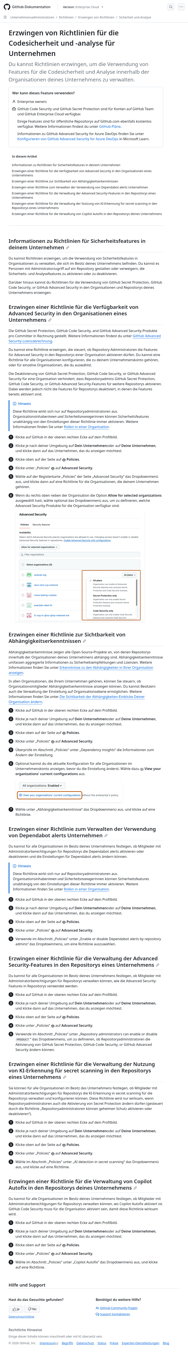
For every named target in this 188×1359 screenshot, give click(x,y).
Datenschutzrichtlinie (21, 1316)
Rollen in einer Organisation (86, 426)
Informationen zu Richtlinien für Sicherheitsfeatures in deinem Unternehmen (77, 244)
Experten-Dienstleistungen (140, 1343)
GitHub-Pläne (110, 126)
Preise (114, 1343)
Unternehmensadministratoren (32, 17)
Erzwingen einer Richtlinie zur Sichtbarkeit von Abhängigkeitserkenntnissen (67, 637)
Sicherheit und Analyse (135, 17)
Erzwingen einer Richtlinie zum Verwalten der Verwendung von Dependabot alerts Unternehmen (82, 832)
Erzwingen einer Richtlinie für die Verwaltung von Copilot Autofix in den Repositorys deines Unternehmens (80, 1184)
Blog (166, 1343)
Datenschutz (85, 1343)
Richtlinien (66, 17)
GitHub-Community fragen (117, 1308)
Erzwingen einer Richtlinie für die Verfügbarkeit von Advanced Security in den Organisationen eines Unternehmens (73, 313)
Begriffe (67, 1343)
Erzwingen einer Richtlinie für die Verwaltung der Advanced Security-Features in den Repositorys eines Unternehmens (84, 961)
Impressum (48, 1343)
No (32, 1309)
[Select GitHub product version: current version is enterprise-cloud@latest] (83, 7)
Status (101, 1343)
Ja (16, 1309)
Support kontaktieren (113, 1314)
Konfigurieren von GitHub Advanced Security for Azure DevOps (67, 139)
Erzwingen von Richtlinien (96, 17)
